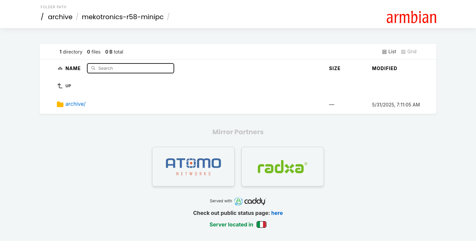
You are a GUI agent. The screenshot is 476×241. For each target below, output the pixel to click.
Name (73, 68)
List (389, 52)
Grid (408, 52)
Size (335, 68)
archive (60, 16)
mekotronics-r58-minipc (123, 16)
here (277, 213)
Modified (385, 68)
